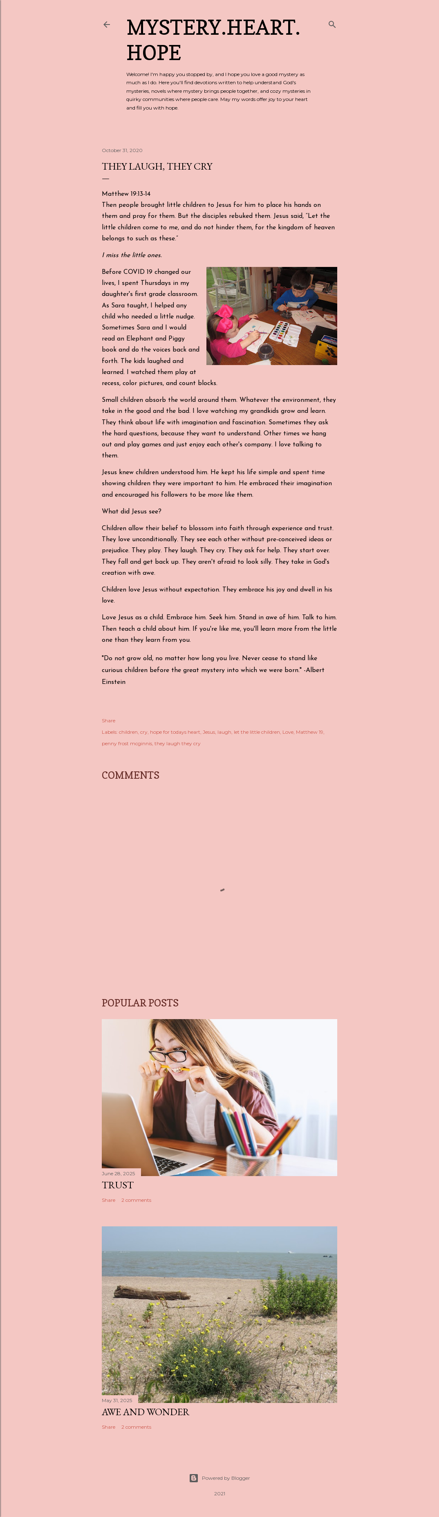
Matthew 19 (309, 732)
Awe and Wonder (146, 1411)
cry (144, 732)
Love (287, 732)
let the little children (257, 732)
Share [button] (108, 720)
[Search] (332, 23)
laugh (224, 732)
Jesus (209, 732)
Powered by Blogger (219, 1478)
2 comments (136, 1200)
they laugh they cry (178, 743)
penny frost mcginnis (127, 743)
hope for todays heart (175, 732)
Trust (118, 1185)
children (128, 732)
